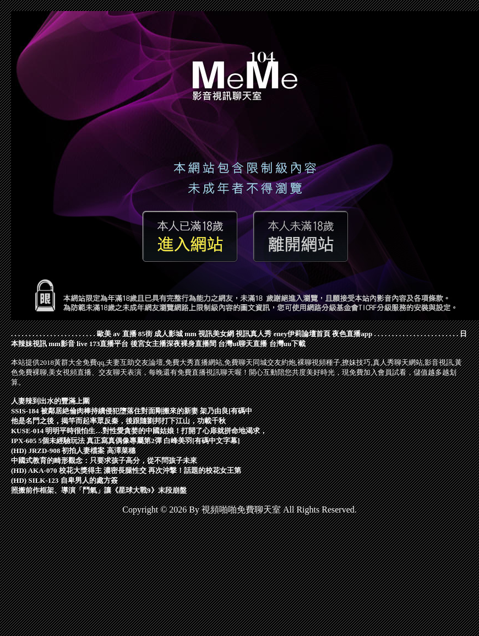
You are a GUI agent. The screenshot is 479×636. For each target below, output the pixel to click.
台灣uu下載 (287, 343)
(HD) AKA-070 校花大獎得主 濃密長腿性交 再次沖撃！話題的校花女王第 (126, 470)
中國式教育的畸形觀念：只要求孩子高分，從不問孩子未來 (104, 460)
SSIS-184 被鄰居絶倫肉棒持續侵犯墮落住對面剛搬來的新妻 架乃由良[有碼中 (131, 411)
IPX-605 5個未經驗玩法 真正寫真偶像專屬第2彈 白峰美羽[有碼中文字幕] (125, 440)
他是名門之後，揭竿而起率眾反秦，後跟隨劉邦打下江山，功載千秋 (118, 421)
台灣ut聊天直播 (243, 343)
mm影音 (61, 343)
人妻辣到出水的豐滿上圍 (50, 401)
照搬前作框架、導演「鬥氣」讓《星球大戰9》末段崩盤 (99, 490)
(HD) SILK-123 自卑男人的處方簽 (64, 480)
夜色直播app (352, 334)
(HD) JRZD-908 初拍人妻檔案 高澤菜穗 (73, 450)
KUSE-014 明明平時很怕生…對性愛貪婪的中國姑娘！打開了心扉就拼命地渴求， (139, 431)
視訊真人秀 (253, 334)
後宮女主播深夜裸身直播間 (173, 343)
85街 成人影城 (160, 334)
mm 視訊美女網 (209, 334)
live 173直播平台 (102, 343)
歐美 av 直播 (117, 334)
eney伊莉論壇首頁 (302, 334)
